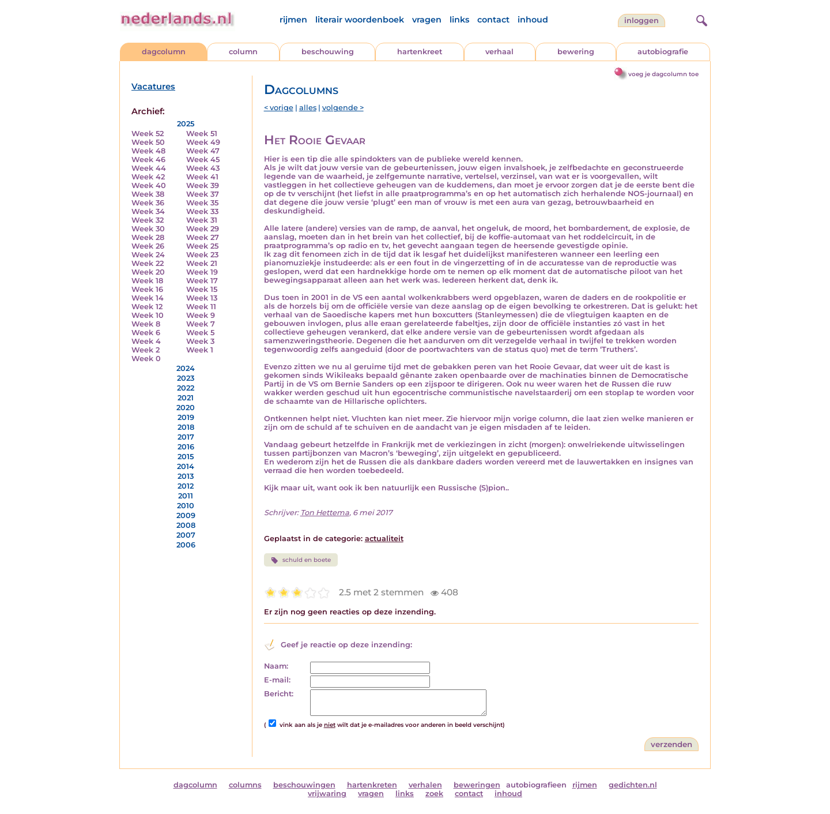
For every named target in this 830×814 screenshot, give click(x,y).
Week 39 (202, 185)
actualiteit (384, 538)
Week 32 (147, 220)
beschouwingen (304, 785)
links (459, 19)
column (243, 51)
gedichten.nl (633, 785)
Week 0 (146, 358)
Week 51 (201, 133)
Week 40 (148, 185)
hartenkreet (419, 51)
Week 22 (147, 263)
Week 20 (148, 272)
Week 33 (202, 211)
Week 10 (147, 315)
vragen (427, 19)
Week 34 (148, 211)
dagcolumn (164, 51)
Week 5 (200, 332)
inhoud (533, 19)
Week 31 (201, 220)
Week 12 (147, 306)
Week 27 (202, 237)
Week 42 (148, 176)
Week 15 (201, 289)
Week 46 (148, 159)
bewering (575, 51)
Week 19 (202, 272)
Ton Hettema (324, 512)
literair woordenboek (359, 19)
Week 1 (199, 350)
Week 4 (146, 341)
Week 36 (147, 202)
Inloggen (641, 20)
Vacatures (153, 86)
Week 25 (202, 246)
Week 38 (147, 194)
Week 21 (201, 263)
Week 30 (148, 228)
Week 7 (200, 324)
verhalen (425, 785)
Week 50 (148, 142)
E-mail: (277, 680)
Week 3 (200, 341)
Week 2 (145, 350)
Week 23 (202, 254)
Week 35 (202, 202)
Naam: (276, 666)
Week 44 (148, 168)
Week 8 (145, 324)
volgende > (343, 107)
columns (245, 785)
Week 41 (202, 176)
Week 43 (203, 168)
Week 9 (200, 315)
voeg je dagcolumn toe (663, 74)
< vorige (278, 107)
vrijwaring (327, 793)
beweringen (477, 785)
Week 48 (148, 151)
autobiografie (662, 51)
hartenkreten (372, 785)
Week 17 (202, 280)
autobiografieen (536, 785)
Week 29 (202, 228)
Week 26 (147, 246)
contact (493, 19)
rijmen (293, 19)
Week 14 (147, 298)
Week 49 (203, 142)
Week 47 (203, 151)
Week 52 (147, 133)
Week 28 (147, 237)
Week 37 (202, 194)
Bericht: (278, 693)
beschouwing (327, 51)
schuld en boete (301, 560)
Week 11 (201, 306)
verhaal (499, 51)
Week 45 (203, 159)
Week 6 (145, 332)
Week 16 (147, 289)
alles (307, 107)
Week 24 (148, 254)
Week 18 (147, 280)
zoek (434, 793)
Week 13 (201, 298)
